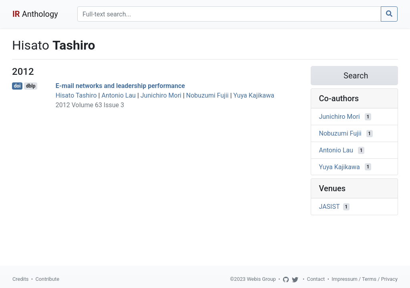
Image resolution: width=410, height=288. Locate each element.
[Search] (229, 14)
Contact (316, 279)
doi (17, 86)
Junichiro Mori (161, 95)
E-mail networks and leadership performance (120, 86)
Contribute (47, 279)
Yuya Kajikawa (253, 95)
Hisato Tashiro (76, 95)
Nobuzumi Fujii (207, 95)
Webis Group (261, 279)
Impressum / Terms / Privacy (365, 279)
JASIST (329, 206)
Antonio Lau (118, 95)
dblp (30, 86)
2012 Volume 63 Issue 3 (90, 105)
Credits (20, 279)
